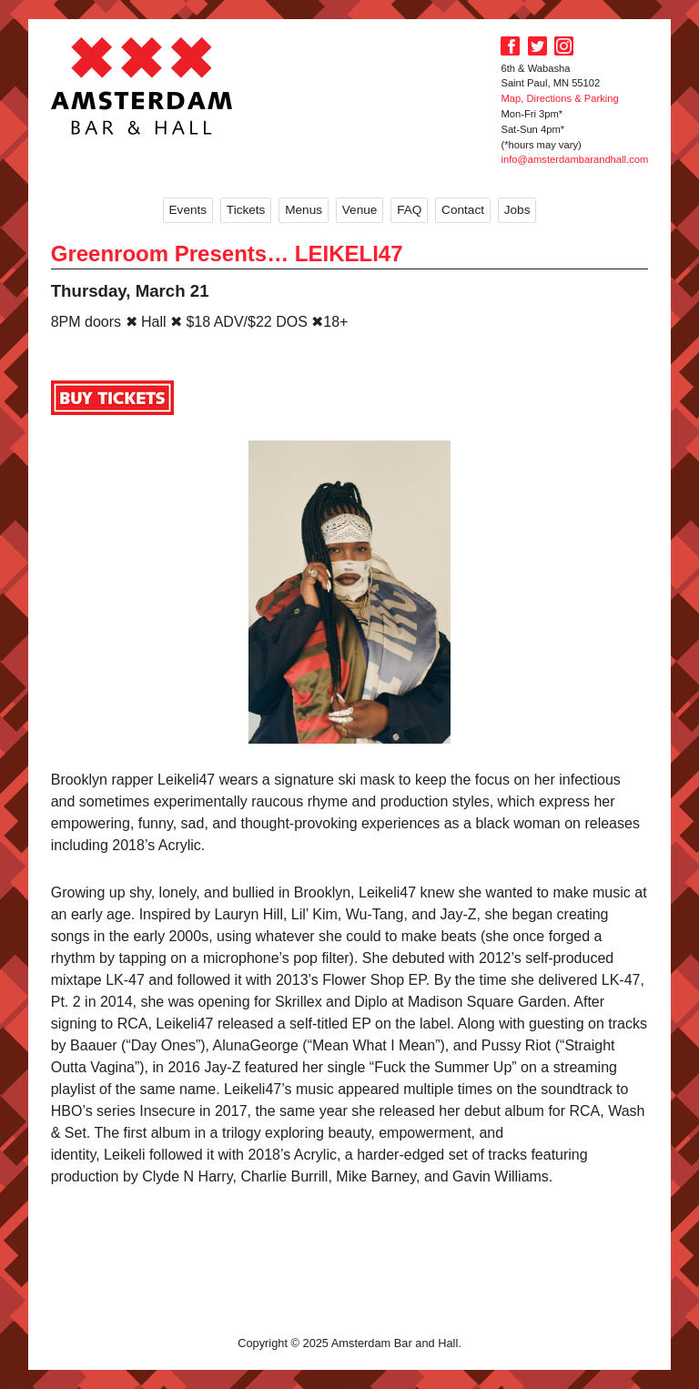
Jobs (517, 210)
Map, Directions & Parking (559, 98)
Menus (303, 210)
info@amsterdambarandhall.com (574, 159)
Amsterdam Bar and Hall (142, 85)
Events (188, 210)
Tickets (246, 210)
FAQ (409, 210)
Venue (360, 210)
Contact (462, 210)
